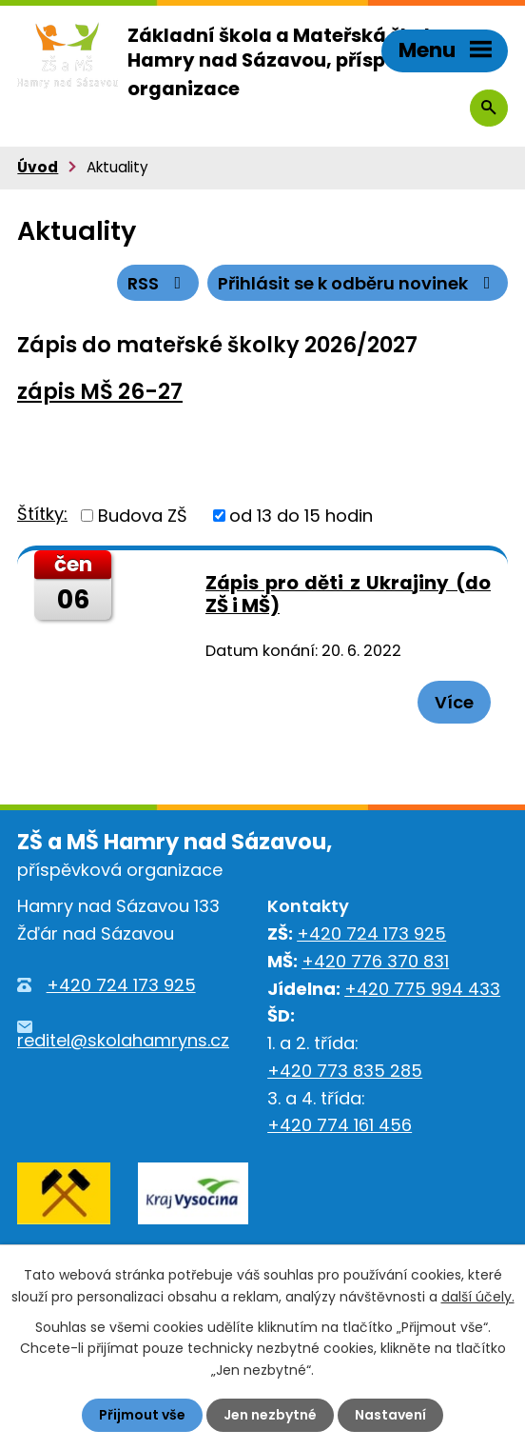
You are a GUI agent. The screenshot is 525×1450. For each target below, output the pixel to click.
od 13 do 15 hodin (301, 515)
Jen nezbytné (270, 1414)
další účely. (478, 1295)
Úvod (37, 167)
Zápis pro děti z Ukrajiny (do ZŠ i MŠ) (348, 594)
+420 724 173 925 (121, 985)
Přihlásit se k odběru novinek (358, 283)
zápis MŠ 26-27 (100, 391)
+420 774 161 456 (339, 1125)
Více (454, 702)
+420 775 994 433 (422, 989)
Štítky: (42, 514)
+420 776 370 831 (375, 961)
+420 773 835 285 (344, 1071)
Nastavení (390, 1414)
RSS (158, 283)
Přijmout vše (142, 1414)
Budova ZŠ (142, 515)
